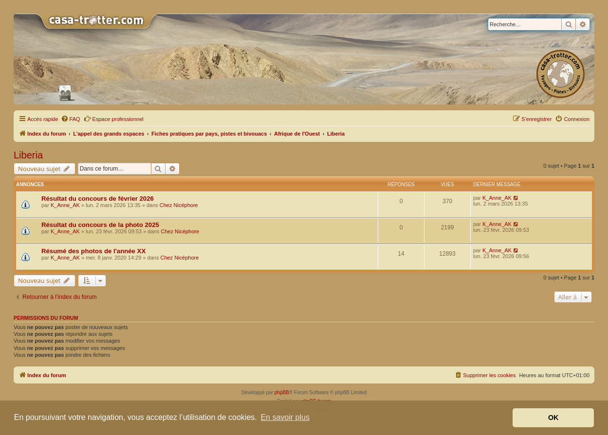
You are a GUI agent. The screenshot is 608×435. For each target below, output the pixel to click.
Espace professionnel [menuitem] (114, 118)
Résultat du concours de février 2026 (97, 198)
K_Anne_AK (65, 205)
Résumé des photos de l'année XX (93, 251)
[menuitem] (70, 119)
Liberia (28, 155)
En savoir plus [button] (285, 417)
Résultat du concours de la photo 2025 (100, 224)
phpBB (282, 392)
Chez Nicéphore (179, 205)
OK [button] (553, 417)
